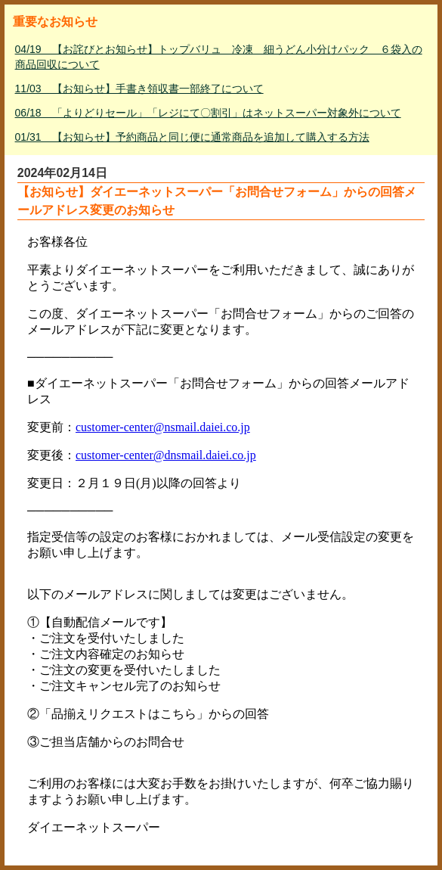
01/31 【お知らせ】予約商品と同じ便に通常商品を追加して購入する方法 (192, 137)
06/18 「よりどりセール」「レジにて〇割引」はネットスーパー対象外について (208, 113)
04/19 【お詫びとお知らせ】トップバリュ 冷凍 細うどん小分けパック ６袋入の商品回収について (218, 56)
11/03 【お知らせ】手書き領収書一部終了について (139, 88)
